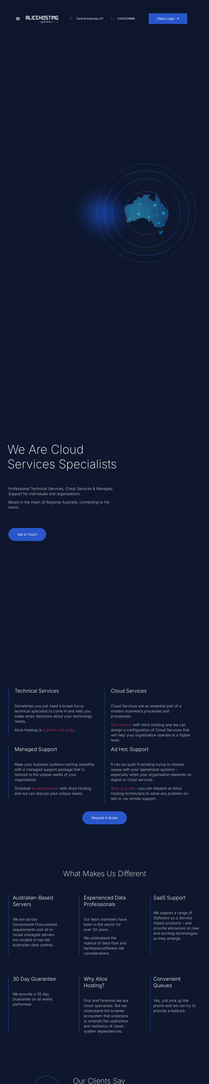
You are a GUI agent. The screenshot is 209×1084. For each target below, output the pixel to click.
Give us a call (122, 788)
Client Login (168, 19)
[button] (18, 19)
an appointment (45, 788)
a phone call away (58, 730)
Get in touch (121, 724)
